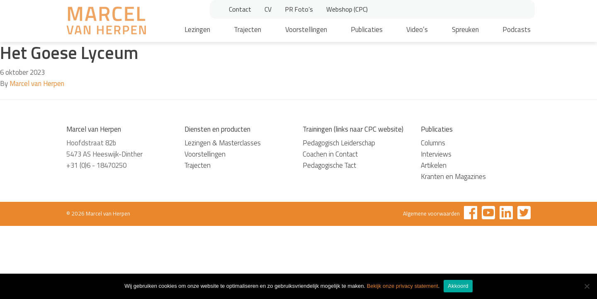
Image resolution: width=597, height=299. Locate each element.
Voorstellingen (306, 29)
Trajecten (247, 29)
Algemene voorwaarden (431, 213)
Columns (433, 142)
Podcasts (516, 29)
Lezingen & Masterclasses (222, 142)
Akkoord (458, 286)
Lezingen (197, 29)
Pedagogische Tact (329, 165)
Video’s (417, 29)
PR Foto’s (299, 9)
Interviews (436, 154)
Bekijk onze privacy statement (402, 286)
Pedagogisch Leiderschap (339, 142)
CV (268, 9)
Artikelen (434, 165)
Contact (240, 9)
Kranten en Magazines (453, 176)
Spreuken (465, 29)
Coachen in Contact (330, 154)
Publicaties (367, 29)
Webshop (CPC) (347, 9)
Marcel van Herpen (37, 83)
